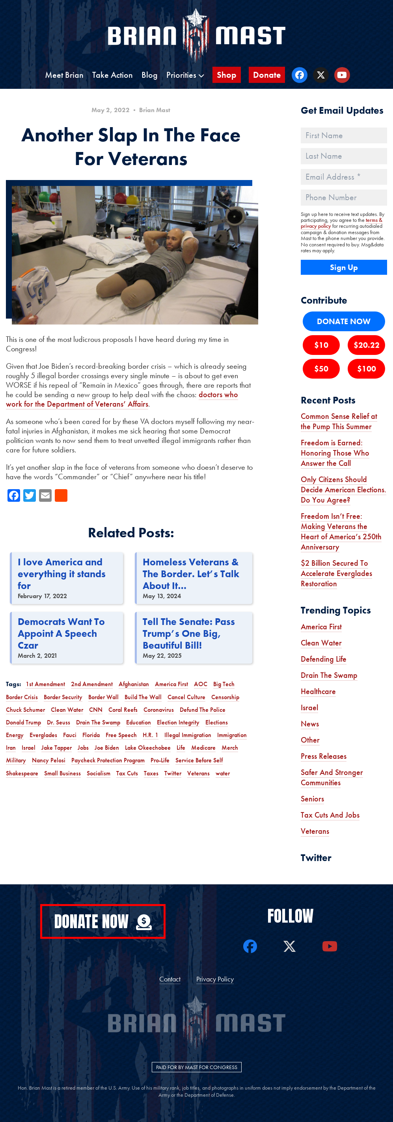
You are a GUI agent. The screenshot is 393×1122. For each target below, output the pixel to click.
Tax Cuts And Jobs (330, 815)
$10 (321, 345)
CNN (95, 709)
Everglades (43, 735)
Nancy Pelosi (48, 760)
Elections (216, 722)
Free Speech (121, 735)
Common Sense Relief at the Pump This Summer (339, 421)
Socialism (98, 773)
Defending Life (323, 659)
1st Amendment (45, 684)
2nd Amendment (92, 684)
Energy (15, 735)
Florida (91, 735)
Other (310, 740)
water (223, 773)
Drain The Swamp (98, 722)
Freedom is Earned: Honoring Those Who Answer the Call (335, 452)
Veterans (198, 773)
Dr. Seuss (58, 722)
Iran (11, 747)
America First (171, 684)
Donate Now (103, 921)
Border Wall (103, 697)
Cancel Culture (186, 697)
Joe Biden (107, 747)
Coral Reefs (123, 709)
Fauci (69, 735)
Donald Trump (23, 722)
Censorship (225, 697)
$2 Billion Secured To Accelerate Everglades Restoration (336, 573)
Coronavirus (158, 709)
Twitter (172, 773)
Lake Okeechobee (148, 747)
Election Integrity (178, 722)
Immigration (232, 735)
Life (181, 747)
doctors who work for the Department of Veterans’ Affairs (122, 399)
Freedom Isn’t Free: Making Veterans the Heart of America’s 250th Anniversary (341, 531)
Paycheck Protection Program (108, 760)
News (310, 724)
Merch (230, 747)
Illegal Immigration (187, 735)
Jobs (83, 747)
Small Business (62, 773)
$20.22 (367, 345)
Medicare (203, 747)
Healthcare (318, 691)
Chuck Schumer (25, 709)
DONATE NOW (344, 321)
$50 (321, 369)
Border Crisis (22, 697)
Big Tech (224, 684)
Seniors (312, 799)
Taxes (151, 773)
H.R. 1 (150, 735)
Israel (28, 747)
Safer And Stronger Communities (332, 777)
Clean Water (67, 709)
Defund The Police (202, 709)
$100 (366, 369)
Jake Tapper (56, 747)
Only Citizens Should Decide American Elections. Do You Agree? (343, 489)
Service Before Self (199, 760)
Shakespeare (22, 773)
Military (16, 760)
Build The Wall (143, 697)
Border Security (63, 697)
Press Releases (323, 756)
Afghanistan (134, 684)
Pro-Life (160, 760)
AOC (200, 684)
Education (138, 722)
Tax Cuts (127, 773)
